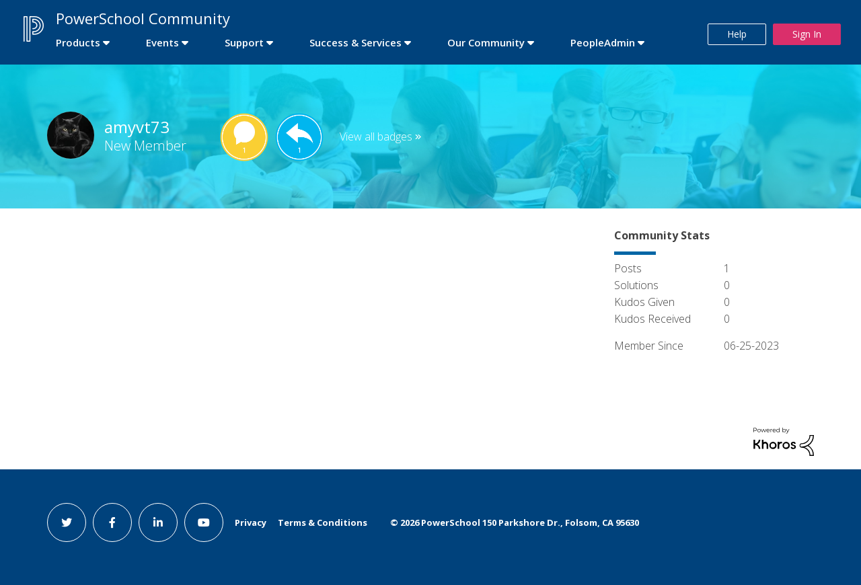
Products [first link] (78, 42)
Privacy (250, 522)
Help (737, 34)
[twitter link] (66, 522)
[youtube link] (203, 522)
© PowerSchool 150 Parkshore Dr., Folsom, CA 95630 (514, 522)
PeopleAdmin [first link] (602, 42)
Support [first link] (244, 42)
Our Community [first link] (486, 42)
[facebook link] (112, 522)
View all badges (376, 136)
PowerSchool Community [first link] (143, 18)
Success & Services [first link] (355, 42)
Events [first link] (162, 42)
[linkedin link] (158, 522)
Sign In (806, 34)
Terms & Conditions (322, 522)
